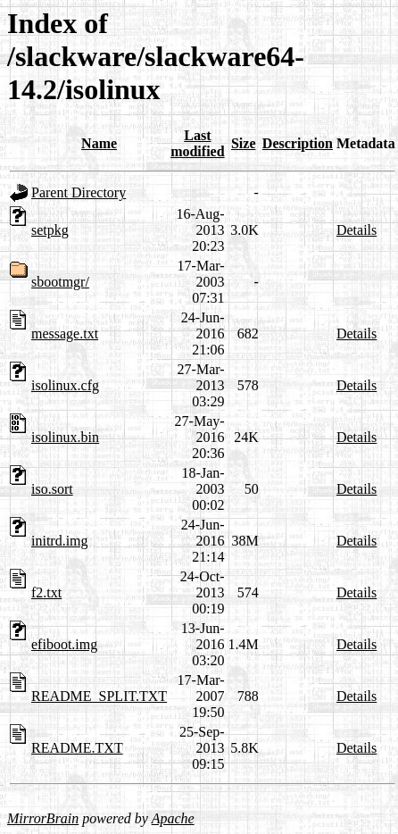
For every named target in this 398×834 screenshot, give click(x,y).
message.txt (64, 333)
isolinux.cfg (65, 385)
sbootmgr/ (60, 281)
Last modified (197, 143)
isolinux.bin (65, 437)
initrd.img (59, 540)
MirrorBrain (43, 818)
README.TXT (77, 747)
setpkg (50, 230)
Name (99, 143)
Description (297, 143)
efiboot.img (64, 644)
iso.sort (52, 488)
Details (356, 230)
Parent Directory (78, 192)
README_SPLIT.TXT (99, 696)
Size (243, 143)
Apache (173, 818)
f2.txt (46, 592)
